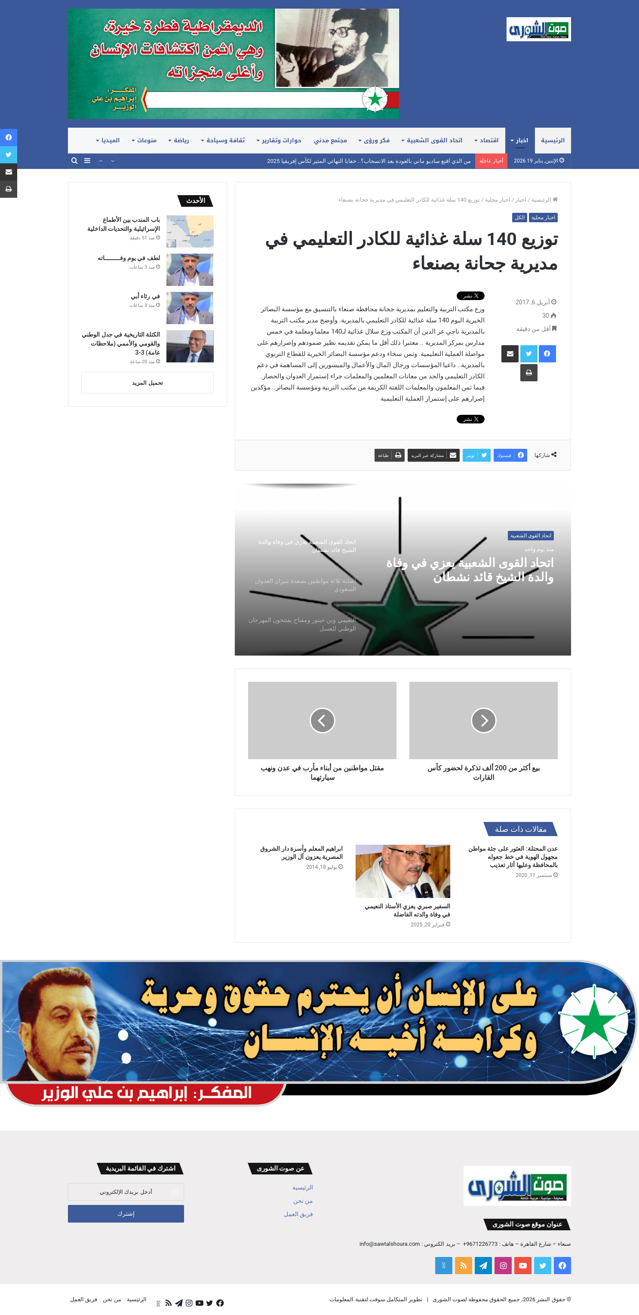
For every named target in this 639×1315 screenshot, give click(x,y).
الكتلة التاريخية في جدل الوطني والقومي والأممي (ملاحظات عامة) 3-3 (121, 343)
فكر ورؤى (377, 140)
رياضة (181, 140)
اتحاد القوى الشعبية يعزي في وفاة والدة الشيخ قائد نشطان (465, 571)
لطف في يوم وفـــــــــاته (129, 257)
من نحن (303, 1200)
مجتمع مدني (330, 140)
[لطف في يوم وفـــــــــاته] (190, 270)
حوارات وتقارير (281, 140)
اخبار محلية (497, 199)
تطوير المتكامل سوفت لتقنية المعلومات (376, 1299)
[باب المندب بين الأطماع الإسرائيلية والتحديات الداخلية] (190, 231)
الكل (520, 218)
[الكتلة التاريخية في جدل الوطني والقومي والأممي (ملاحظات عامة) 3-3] (190, 346)
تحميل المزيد (147, 383)
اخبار (522, 140)
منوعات (147, 140)
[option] (403, 570)
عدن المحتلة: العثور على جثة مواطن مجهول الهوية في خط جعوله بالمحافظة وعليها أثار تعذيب (513, 856)
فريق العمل (298, 1214)
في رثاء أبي (145, 296)
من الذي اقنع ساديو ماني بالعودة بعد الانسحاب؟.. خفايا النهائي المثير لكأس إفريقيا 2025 (369, 161)
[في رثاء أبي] (190, 308)
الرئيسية (553, 140)
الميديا (110, 140)
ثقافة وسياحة (225, 140)
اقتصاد (489, 140)
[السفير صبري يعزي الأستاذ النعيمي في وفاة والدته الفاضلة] (403, 871)
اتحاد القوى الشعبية (435, 140)
